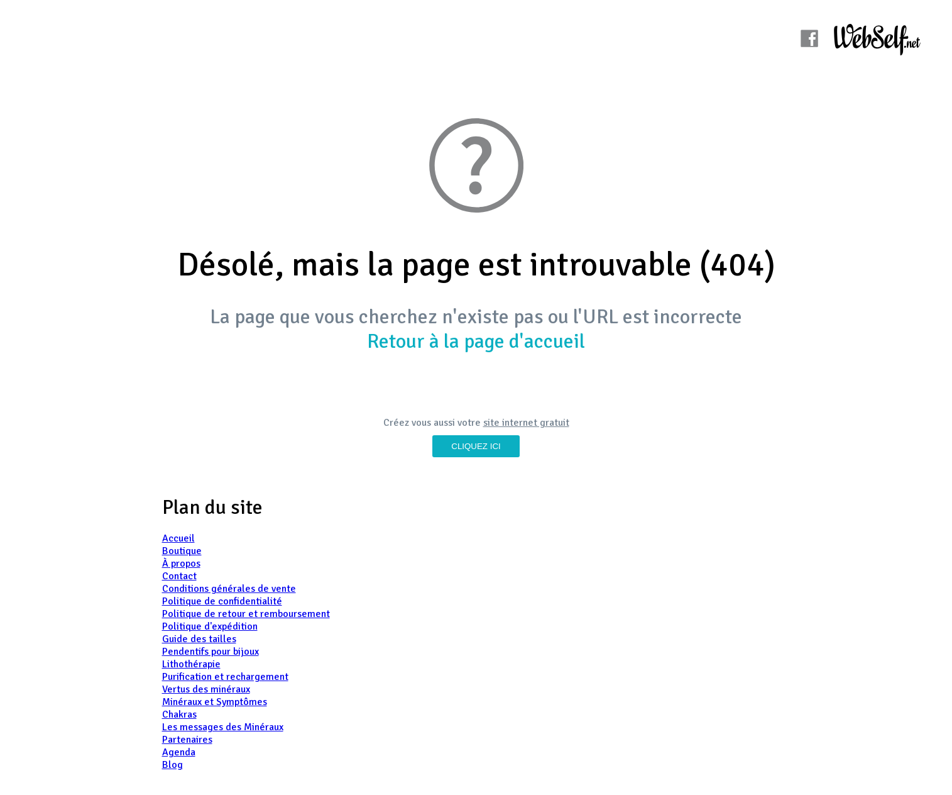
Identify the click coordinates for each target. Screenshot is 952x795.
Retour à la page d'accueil (476, 341)
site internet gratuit (526, 422)
